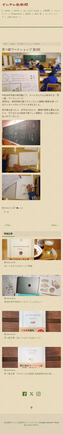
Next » (55, 225)
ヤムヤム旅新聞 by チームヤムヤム (24, 423)
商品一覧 (38, 14)
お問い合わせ (13, 17)
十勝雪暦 (46, 11)
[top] (31, 408)
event (21, 208)
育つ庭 (6, 212)
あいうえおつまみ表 (31, 11)
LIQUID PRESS (32, 425)
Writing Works (16, 14)
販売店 (28, 14)
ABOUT (17, 11)
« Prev (7, 225)
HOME (7, 11)
